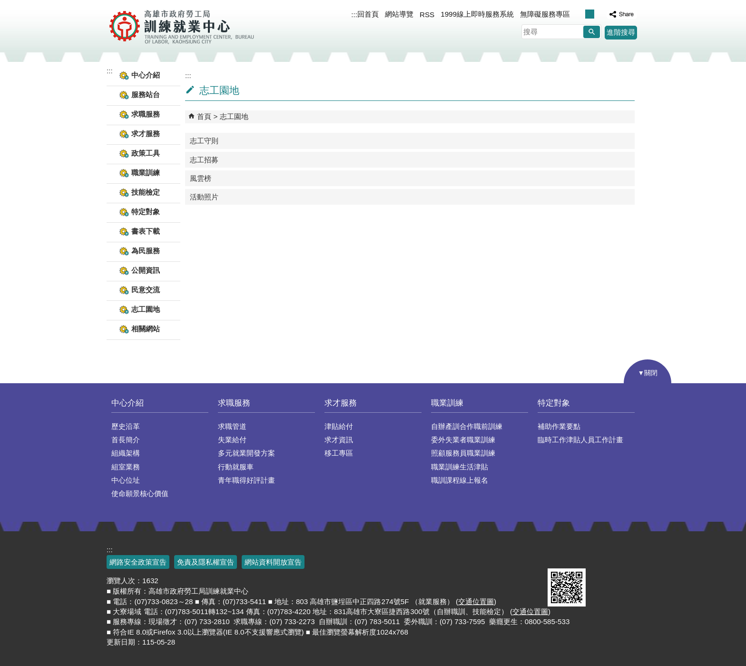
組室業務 (125, 467)
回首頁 (368, 14)
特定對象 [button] (145, 212)
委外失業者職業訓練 (463, 440)
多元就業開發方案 (246, 453)
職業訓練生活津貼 (459, 467)
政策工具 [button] (145, 153)
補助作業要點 (559, 426)
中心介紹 (127, 403)
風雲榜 (200, 178)
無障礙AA (605, 557)
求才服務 (340, 403)
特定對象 (554, 403)
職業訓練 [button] (145, 173)
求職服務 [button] (145, 114)
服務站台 (145, 94)
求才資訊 (338, 440)
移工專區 (338, 453)
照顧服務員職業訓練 (463, 453)
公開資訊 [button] (145, 270)
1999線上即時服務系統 (477, 14)
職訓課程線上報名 (459, 480)
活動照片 (204, 197)
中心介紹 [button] (145, 75)
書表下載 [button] (145, 231)
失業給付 (232, 440)
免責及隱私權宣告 (205, 562)
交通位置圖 (476, 601)
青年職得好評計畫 (246, 480)
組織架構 (125, 453)
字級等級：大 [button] (600, 14)
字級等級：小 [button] (580, 14)
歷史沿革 (125, 426)
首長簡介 (125, 440)
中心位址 (125, 480)
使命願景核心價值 (139, 493)
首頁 (204, 116)
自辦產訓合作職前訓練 (466, 426)
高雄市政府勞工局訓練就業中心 (181, 26)
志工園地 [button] (145, 309)
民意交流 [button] (145, 290)
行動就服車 (236, 467)
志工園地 (234, 116)
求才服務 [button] (145, 133)
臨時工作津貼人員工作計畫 (580, 440)
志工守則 (204, 141)
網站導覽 (399, 14)
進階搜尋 (621, 32)
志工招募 (204, 160)
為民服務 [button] (145, 251)
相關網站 (145, 329)
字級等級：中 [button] (589, 14)
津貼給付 (338, 426)
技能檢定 (145, 192)
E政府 (558, 556)
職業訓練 (447, 403)
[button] (591, 32)
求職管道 (232, 426)
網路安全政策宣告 (138, 562)
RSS (427, 14)
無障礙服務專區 (545, 14)
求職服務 (234, 403)
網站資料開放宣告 (273, 562)
